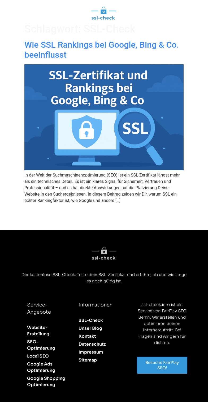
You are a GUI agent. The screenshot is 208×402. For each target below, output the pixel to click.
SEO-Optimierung (41, 345)
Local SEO (38, 356)
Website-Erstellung (38, 331)
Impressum (91, 352)
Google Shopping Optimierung (46, 381)
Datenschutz (92, 344)
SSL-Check (91, 320)
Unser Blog (90, 328)
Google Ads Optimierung (41, 367)
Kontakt (87, 336)
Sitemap (88, 360)
